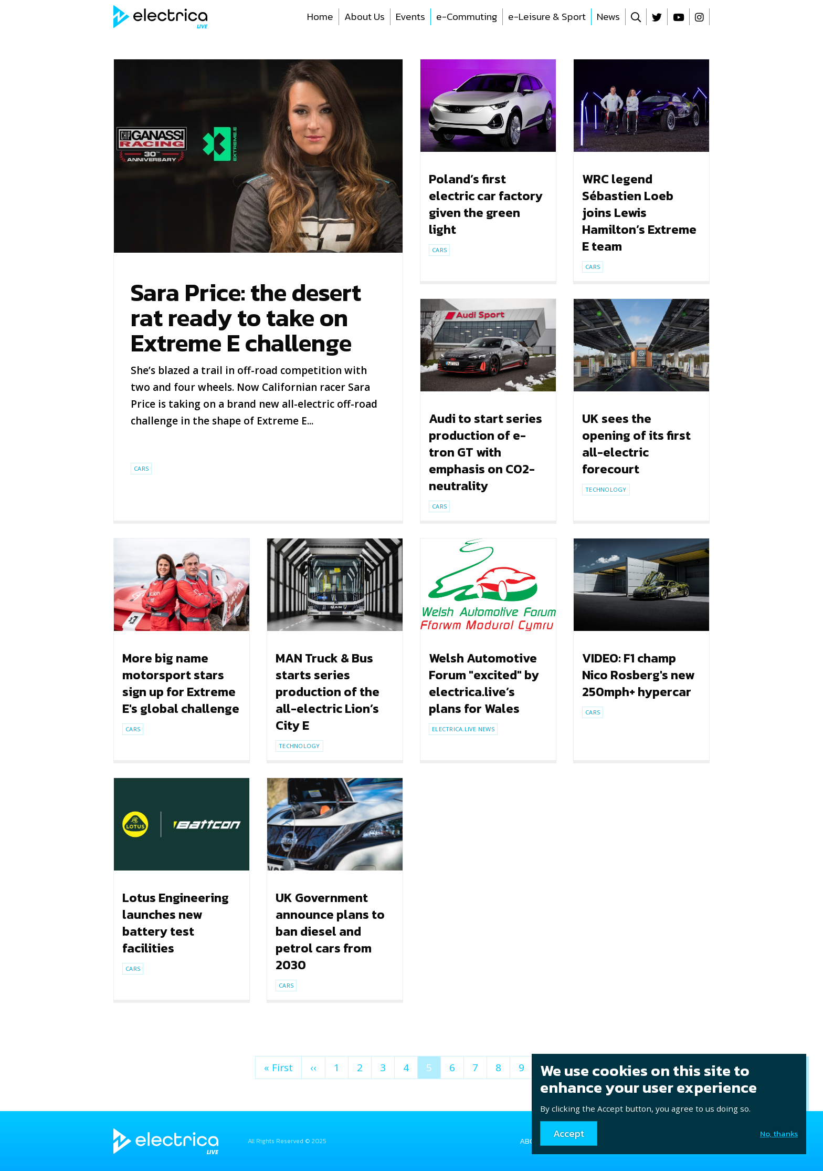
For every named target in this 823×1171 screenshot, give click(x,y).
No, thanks (779, 1133)
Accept (568, 1133)
